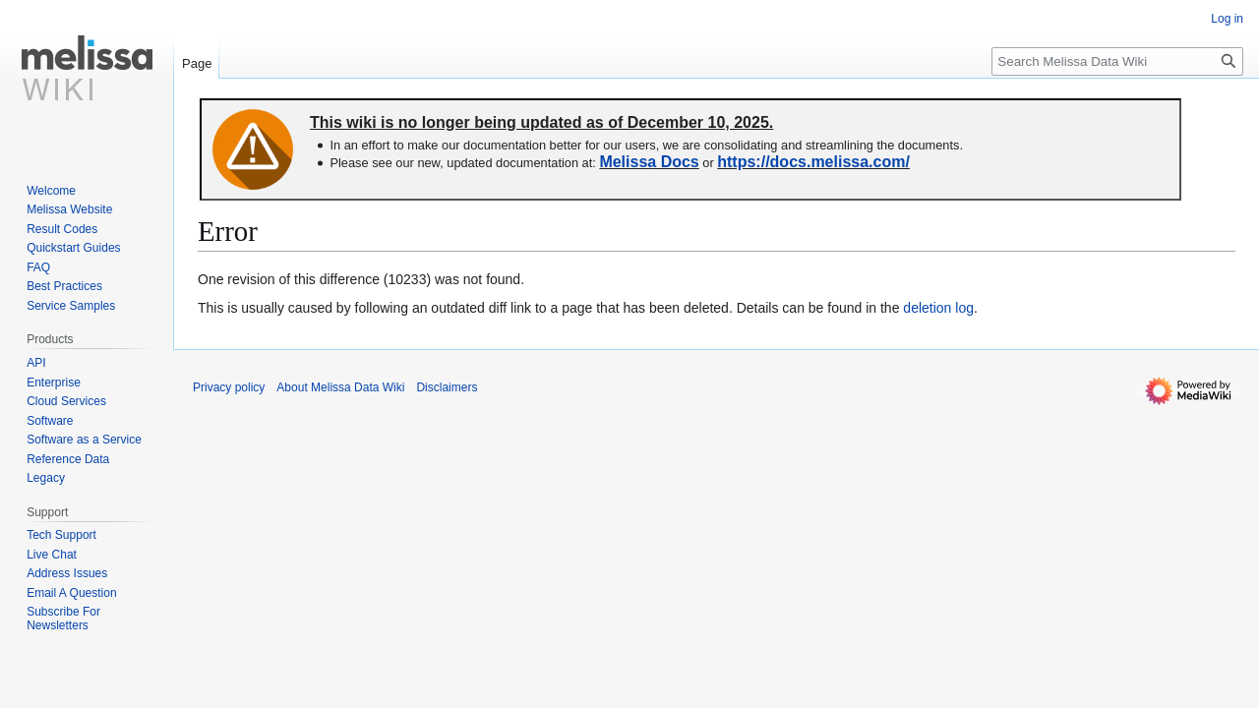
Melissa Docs (648, 161)
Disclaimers (446, 387)
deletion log (938, 308)
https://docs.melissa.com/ (813, 161)
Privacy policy (229, 387)
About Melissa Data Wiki (340, 387)
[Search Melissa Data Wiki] (1117, 61)
